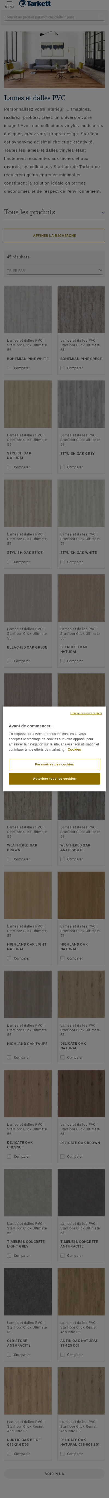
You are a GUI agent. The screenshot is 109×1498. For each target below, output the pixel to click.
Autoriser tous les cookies (54, 778)
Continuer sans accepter (86, 713)
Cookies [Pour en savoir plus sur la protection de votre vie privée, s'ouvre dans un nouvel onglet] (74, 749)
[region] (54, 749)
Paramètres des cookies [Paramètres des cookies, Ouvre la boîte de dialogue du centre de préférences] (54, 764)
